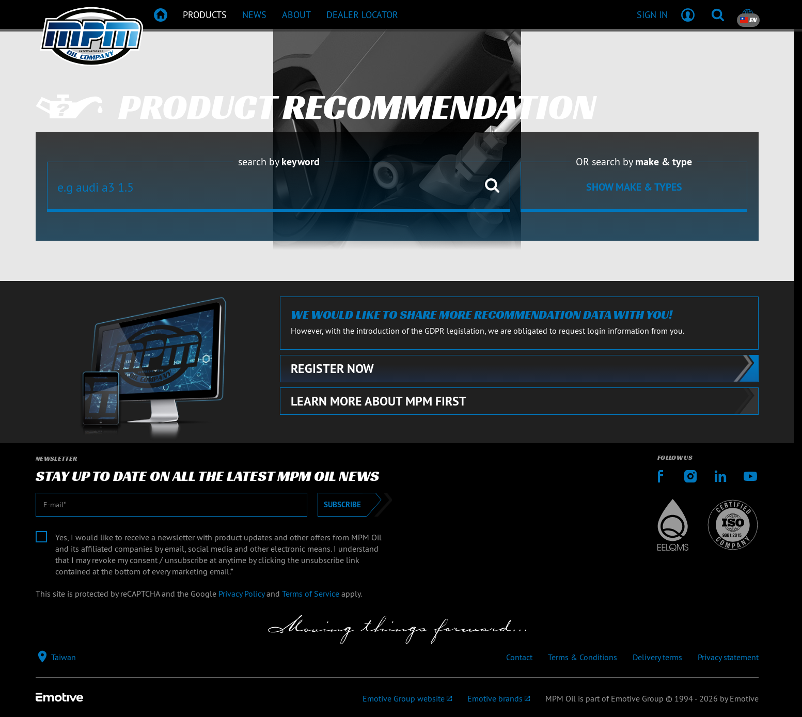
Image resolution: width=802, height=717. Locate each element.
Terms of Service (310, 593)
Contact (519, 657)
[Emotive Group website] (407, 698)
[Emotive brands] (498, 698)
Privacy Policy (241, 593)
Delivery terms (657, 657)
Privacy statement (728, 657)
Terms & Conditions (582, 657)
